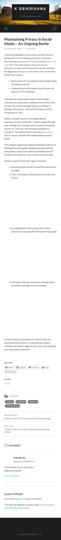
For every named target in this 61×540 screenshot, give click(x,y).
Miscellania (13, 396)
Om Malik (32, 61)
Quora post (47, 132)
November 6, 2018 (13, 49)
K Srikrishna (30, 9)
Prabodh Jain (19, 457)
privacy (33, 402)
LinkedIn (21, 402)
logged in (20, 498)
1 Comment (30, 49)
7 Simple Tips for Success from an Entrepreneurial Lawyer (30, 429)
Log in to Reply (11, 476)
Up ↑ (42, 534)
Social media (13, 406)
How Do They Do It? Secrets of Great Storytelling (30, 417)
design (10, 402)
